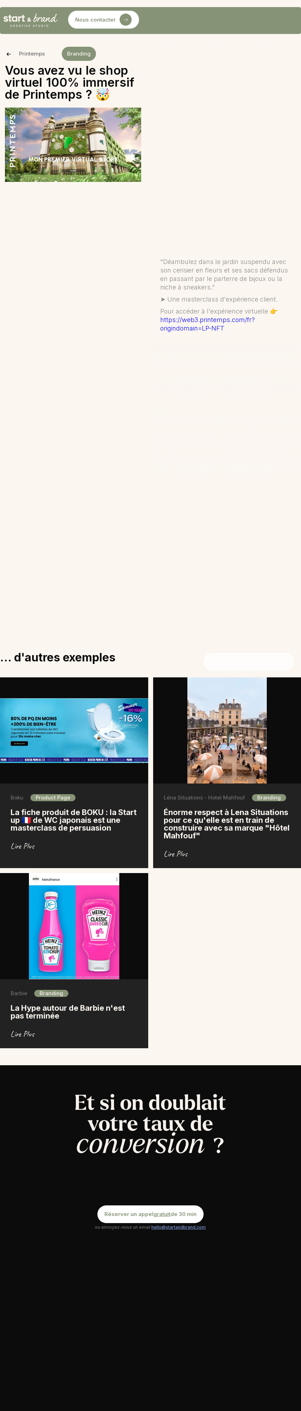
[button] (152, 20)
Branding (79, 53)
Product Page (53, 797)
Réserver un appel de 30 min (150, 1214)
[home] (31, 20)
